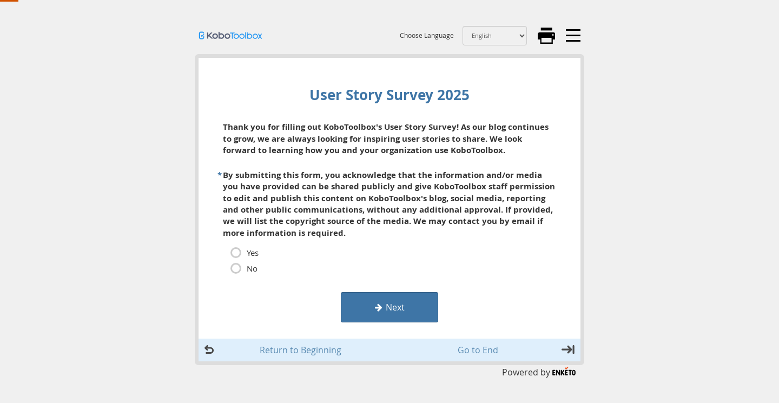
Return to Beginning (300, 350)
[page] (389, 194)
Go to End (478, 350)
